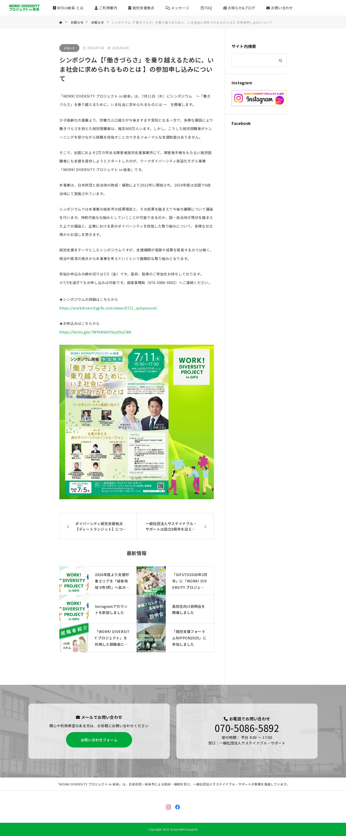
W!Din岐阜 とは (68, 7)
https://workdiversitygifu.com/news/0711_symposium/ (108, 308)
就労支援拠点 (141, 7)
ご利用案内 (106, 7)
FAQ (206, 7)
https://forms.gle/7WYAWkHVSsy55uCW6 (95, 332)
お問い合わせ (279, 7)
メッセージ (177, 7)
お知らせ (69, 48)
